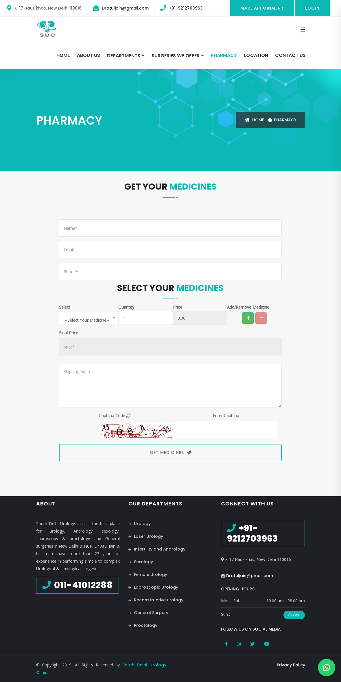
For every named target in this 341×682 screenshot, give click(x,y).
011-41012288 (82, 585)
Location (256, 55)
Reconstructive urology (155, 600)
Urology (139, 524)
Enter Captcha (226, 415)
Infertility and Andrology (156, 549)
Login (312, 8)
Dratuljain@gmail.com (125, 8)
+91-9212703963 (186, 8)
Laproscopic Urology (153, 587)
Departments (123, 55)
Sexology (140, 562)
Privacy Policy (291, 665)
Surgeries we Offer (176, 55)
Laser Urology (145, 536)
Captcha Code (114, 415)
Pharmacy (224, 55)
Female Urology (147, 574)
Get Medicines (170, 452)
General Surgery (148, 613)
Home (63, 55)
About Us (88, 55)
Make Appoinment (262, 8)
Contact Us (290, 55)
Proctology (142, 625)
